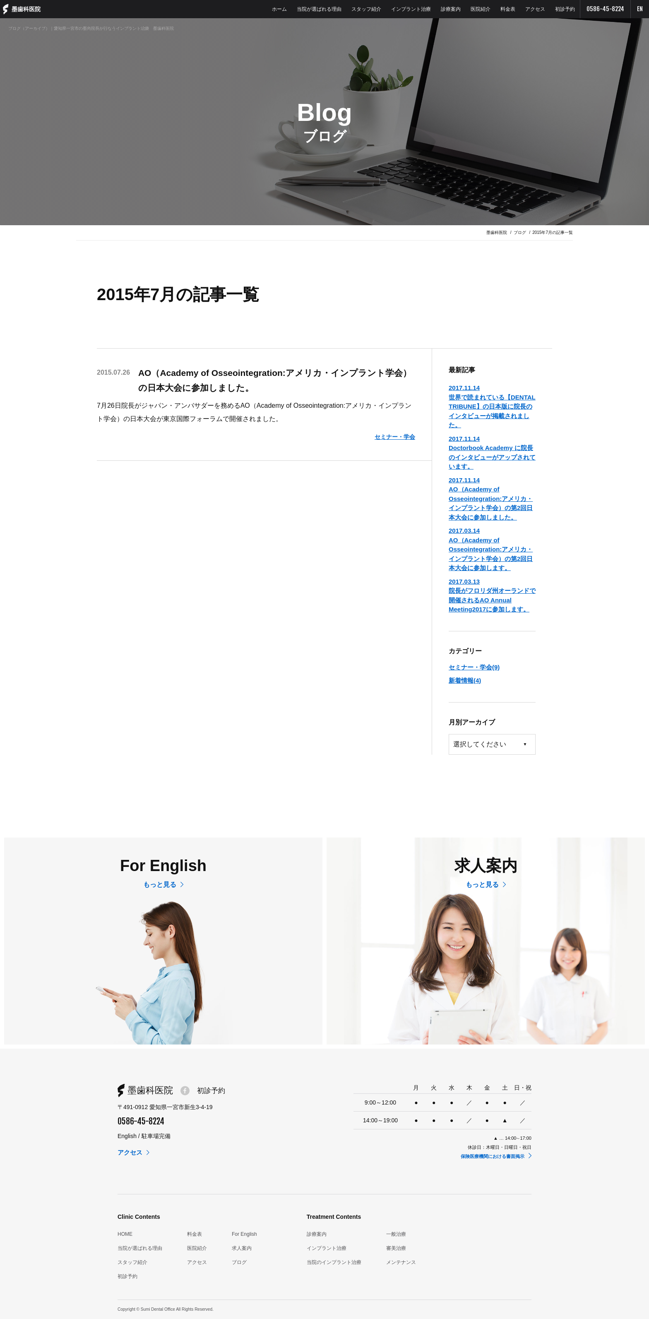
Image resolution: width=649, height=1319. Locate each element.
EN (640, 9)
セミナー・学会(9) (474, 667)
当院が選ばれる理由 (319, 9)
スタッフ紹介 (366, 9)
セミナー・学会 (393, 436)
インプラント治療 (411, 9)
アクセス (535, 9)
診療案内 (451, 9)
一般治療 (396, 1234)
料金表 (507, 9)
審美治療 (396, 1248)
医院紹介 (480, 9)
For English (244, 1234)
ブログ (239, 1262)
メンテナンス (401, 1262)
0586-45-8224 (605, 9)
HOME (125, 1234)
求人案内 (242, 1248)
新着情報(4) (465, 680)
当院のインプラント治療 (334, 1262)
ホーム (279, 9)
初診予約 (565, 9)
